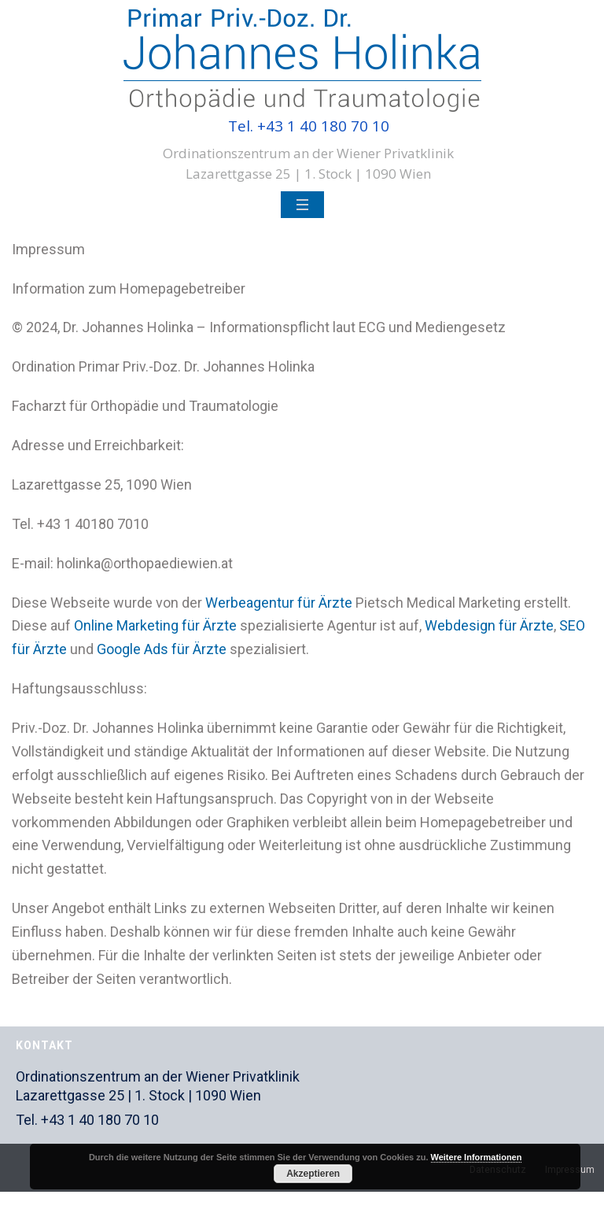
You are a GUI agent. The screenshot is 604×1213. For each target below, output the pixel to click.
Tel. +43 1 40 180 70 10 (308, 126)
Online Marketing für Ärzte (155, 625)
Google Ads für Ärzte (161, 649)
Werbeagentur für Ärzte (278, 602)
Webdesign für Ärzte (489, 625)
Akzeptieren (313, 1173)
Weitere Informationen (476, 1157)
